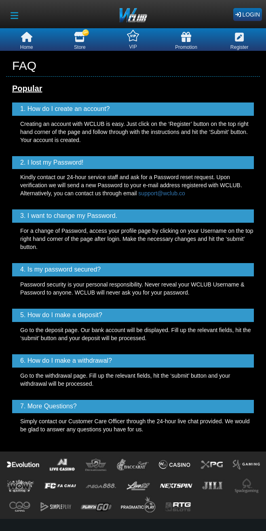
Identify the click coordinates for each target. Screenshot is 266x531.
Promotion (186, 41)
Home (26, 41)
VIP (133, 39)
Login (247, 14)
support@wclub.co (161, 193)
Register (239, 41)
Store (80, 39)
